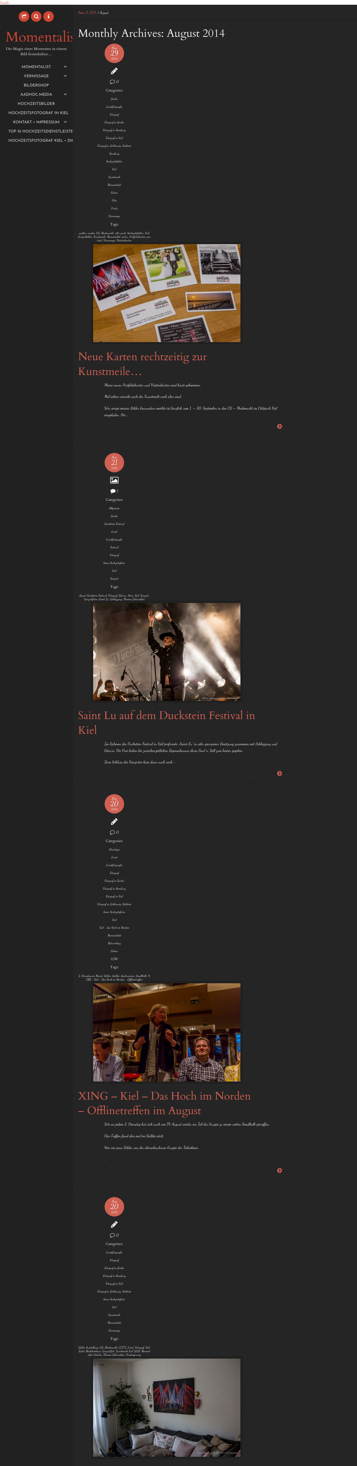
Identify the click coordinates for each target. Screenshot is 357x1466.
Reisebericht (88, 1341)
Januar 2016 (277, 307)
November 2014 (279, 405)
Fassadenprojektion (88, 1394)
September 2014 (279, 424)
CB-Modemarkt (88, 242)
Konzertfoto (88, 915)
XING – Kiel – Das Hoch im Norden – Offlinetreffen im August (176, 621)
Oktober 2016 (278, 258)
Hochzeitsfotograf (289, 596)
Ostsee (88, 200)
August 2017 (277, 190)
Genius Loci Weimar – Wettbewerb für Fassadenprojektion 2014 (166, 1308)
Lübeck (275, 629)
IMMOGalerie (88, 1073)
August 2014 (277, 434)
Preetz (88, 215)
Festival (88, 392)
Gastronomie (88, 698)
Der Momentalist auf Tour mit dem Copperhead (300, 56)
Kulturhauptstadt (88, 1325)
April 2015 (276, 366)
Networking (88, 658)
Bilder (87, 694)
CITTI (84, 906)
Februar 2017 (277, 219)
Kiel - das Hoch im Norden (88, 641)
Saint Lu (89, 458)
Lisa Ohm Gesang (88, 1161)
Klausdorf (295, 613)
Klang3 (94, 1407)
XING (88, 674)
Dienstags (88, 550)
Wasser (323, 710)
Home (81, 12)
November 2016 (279, 248)
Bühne (319, 517)
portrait (85, 266)
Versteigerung (89, 931)
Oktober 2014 (278, 414)
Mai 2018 (275, 170)
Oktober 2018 (278, 160)
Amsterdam (315, 502)
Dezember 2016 (279, 239)
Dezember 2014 (279, 395)
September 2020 (280, 121)
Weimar (88, 1368)
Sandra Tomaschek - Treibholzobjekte (88, 1168)
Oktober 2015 (278, 336)
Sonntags (329, 670)
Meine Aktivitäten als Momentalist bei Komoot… (301, 46)
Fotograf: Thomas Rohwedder (88, 1126)
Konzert (88, 427)
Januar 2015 (277, 385)
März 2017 (276, 209)
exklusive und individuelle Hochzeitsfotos (306, 541)
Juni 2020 (276, 141)
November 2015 (279, 327)
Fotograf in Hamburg (88, 132)
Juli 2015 (275, 346)
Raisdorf (336, 643)
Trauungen (279, 709)
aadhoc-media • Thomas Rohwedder (326, 1457)
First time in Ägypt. (281, 85)
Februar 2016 (278, 297)
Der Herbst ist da (280, 76)
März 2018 (276, 180)
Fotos (275, 569)
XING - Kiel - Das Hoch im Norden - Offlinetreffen (88, 707)
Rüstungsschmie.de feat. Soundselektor (88, 1417)
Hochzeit (278, 583)
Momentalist (42, 37)
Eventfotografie (88, 107)
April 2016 (276, 278)
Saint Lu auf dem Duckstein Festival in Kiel (173, 417)
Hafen (310, 570)
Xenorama (89, 1425)
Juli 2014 (275, 444)
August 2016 (277, 268)
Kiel (88, 176)
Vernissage (88, 223)
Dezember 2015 (279, 317)
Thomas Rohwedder (90, 464)
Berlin (88, 99)
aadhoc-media (87, 240)
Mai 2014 (275, 463)
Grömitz (293, 569)
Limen (81, 1410)
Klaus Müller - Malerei (88, 1155)
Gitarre (82, 451)
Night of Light (278, 66)
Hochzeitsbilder (88, 168)
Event (88, 376)
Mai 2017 (275, 200)
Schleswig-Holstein (308, 656)
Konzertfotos (317, 613)
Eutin (274, 529)
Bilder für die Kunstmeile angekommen (168, 856)
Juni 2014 (275, 453)
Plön (88, 208)
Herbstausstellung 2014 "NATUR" (88, 1150)
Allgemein (88, 353)
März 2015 (276, 375)
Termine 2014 (330, 683)
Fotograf (88, 114)
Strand (303, 683)
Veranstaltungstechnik (88, 1350)
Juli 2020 (275, 131)
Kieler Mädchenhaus (88, 911)
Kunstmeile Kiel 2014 (88, 918)
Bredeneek (300, 517)
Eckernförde (339, 517)
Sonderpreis (307, 669)
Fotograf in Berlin (88, 122)
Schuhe (94, 924)
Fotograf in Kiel (88, 141)
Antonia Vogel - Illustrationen (88, 1119)
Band (82, 444)
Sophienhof (279, 683)
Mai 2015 (275, 356)
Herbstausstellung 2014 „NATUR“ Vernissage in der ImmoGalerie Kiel (175, 1083)
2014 (92, 12)
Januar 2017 (277, 229)
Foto (274, 555)
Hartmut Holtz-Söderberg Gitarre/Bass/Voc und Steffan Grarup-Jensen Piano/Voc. (88, 1137)
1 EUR (275, 503)
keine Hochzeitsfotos (88, 409)
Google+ (5, 2)
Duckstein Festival (88, 369)
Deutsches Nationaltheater (88, 1390)
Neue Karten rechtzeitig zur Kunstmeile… (174, 162)
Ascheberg (338, 503)
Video (88, 1360)
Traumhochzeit (326, 697)
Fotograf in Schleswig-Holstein (88, 151)
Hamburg (88, 161)
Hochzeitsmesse (324, 597)
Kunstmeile (88, 184)
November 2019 (279, 151)
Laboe (336, 613)
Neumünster (280, 642)
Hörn (90, 451)
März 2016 (276, 287)
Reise (275, 657)
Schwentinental (280, 670)
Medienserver (88, 1333)
